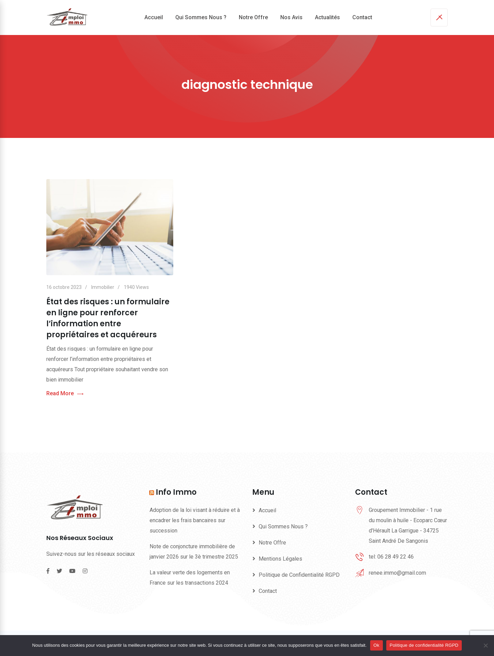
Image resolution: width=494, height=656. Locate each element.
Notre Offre (253, 17)
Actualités (327, 17)
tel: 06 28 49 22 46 (391, 556)
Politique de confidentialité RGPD (424, 645)
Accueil (153, 17)
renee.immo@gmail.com (397, 573)
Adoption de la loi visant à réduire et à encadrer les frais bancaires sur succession (195, 520)
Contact (362, 17)
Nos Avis (291, 17)
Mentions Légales (280, 558)
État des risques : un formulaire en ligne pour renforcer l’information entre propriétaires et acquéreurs (107, 318)
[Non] (485, 645)
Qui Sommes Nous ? (200, 17)
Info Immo (176, 492)
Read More (64, 393)
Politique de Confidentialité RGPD (299, 575)
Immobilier (102, 287)
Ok (376, 645)
